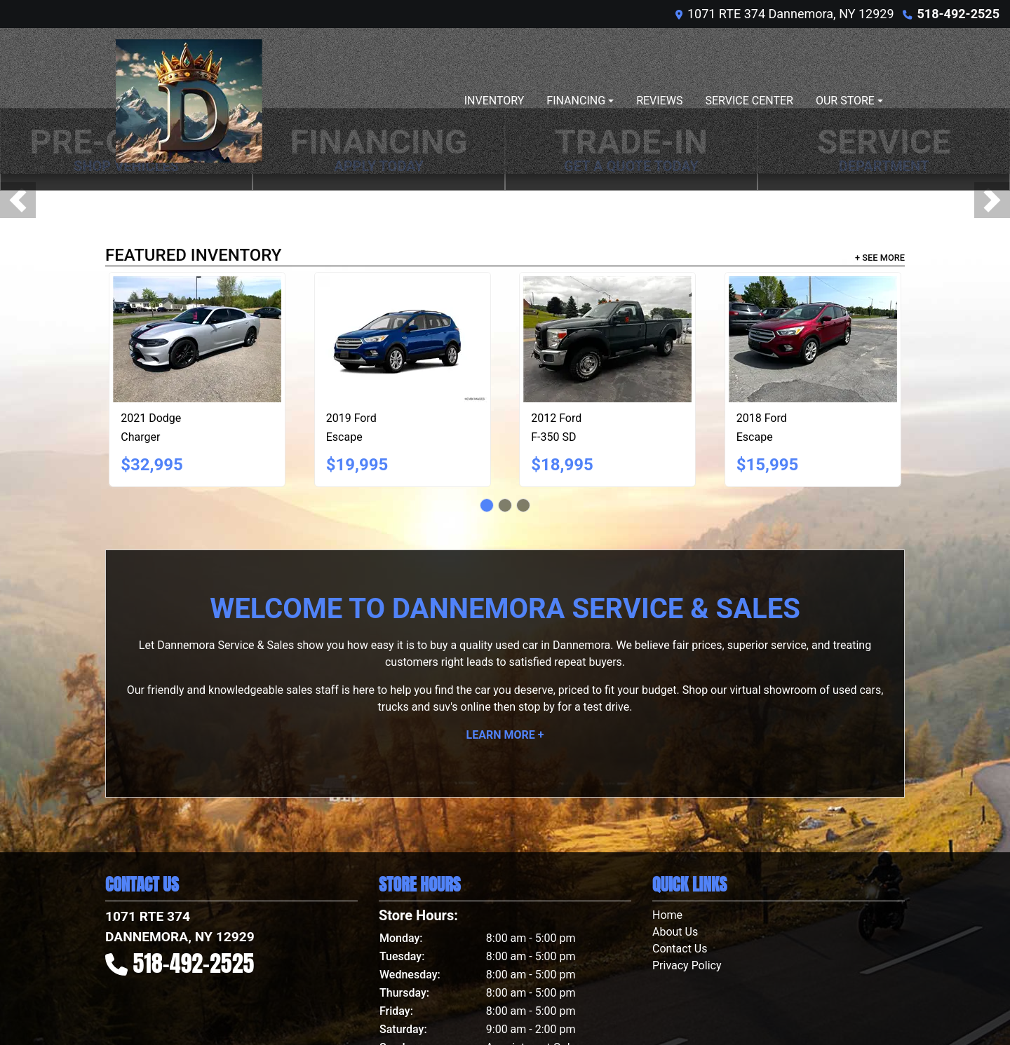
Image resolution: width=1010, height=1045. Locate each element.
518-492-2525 (958, 13)
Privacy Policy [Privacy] (687, 965)
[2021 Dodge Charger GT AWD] (197, 339)
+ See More (880, 257)
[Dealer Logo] (189, 101)
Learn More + (505, 735)
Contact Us (680, 948)
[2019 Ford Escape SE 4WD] (402, 339)
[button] (18, 200)
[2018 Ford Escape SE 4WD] (813, 339)
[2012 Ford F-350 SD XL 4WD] (607, 339)
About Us (675, 931)
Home (667, 915)
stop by (536, 706)
